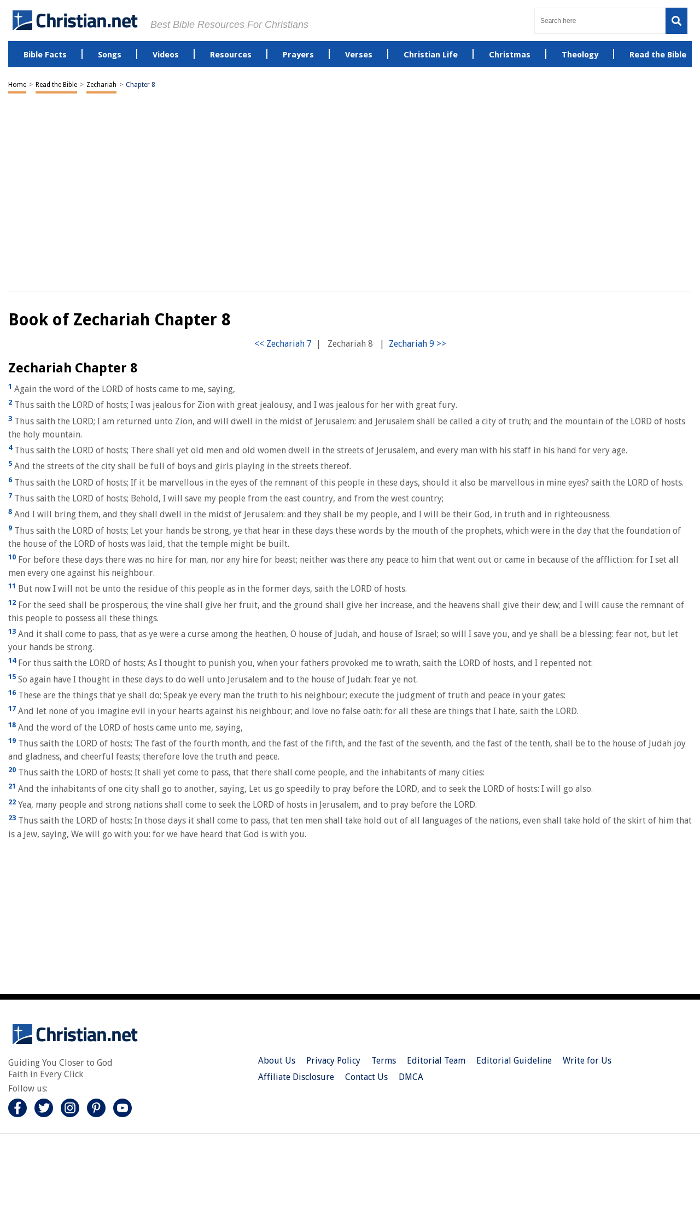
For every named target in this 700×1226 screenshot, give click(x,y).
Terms (383, 1060)
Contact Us (366, 1077)
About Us (276, 1060)
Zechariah (101, 85)
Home (17, 85)
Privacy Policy (333, 1060)
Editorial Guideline (514, 1060)
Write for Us (587, 1060)
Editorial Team (436, 1060)
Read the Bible (56, 85)
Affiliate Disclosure (296, 1077)
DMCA (411, 1077)
